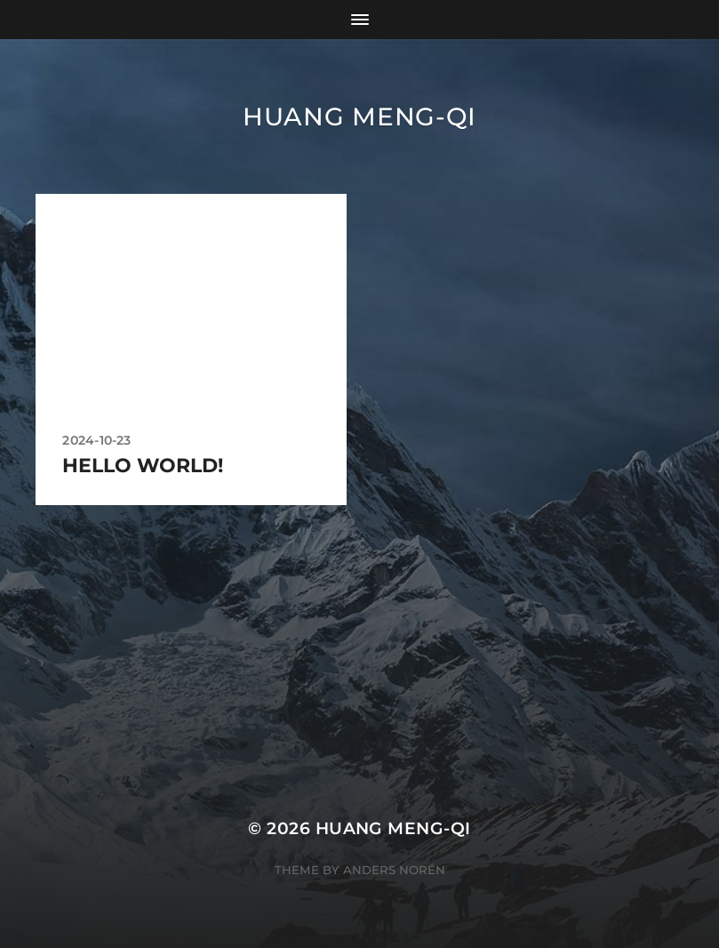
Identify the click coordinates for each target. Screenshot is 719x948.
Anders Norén (394, 870)
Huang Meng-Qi (359, 116)
